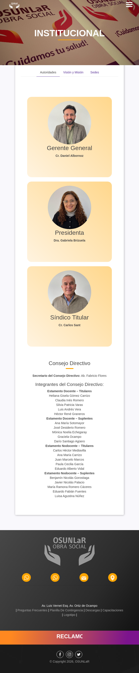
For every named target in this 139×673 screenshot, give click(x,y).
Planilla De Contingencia (66, 610)
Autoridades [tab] (48, 72)
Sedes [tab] (94, 72)
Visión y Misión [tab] (73, 72)
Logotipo (69, 615)
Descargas (92, 610)
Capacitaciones (112, 610)
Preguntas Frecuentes (32, 610)
